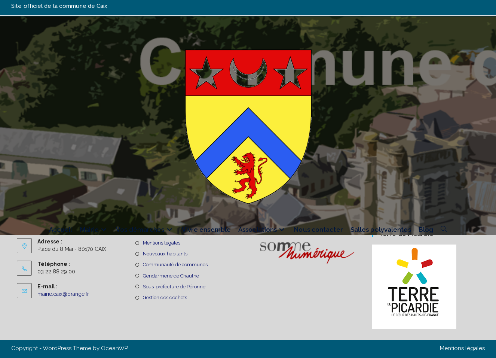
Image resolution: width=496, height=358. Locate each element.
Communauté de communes (175, 264)
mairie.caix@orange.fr (63, 294)
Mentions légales (161, 243)
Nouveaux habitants (165, 254)
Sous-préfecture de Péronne (174, 286)
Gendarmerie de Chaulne (171, 276)
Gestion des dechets (165, 297)
